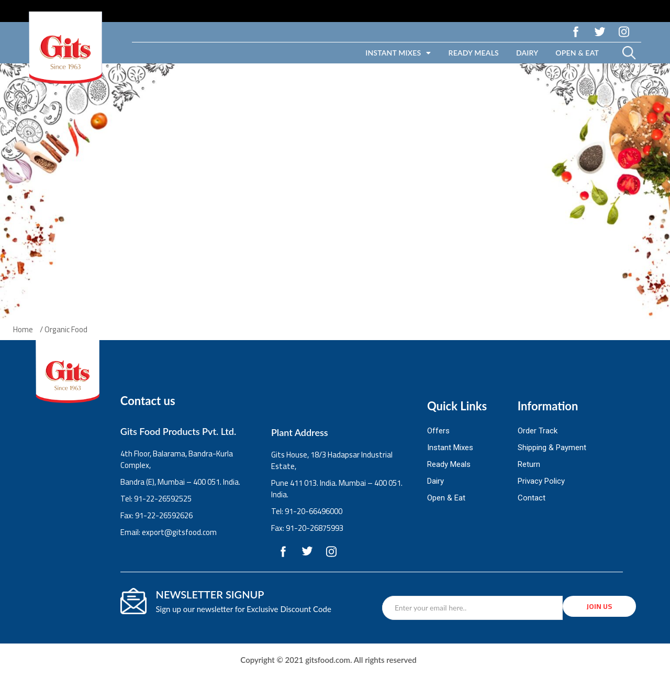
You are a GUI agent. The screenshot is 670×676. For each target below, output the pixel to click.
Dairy (527, 52)
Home (23, 329)
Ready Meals (474, 52)
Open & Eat (577, 52)
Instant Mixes (398, 53)
